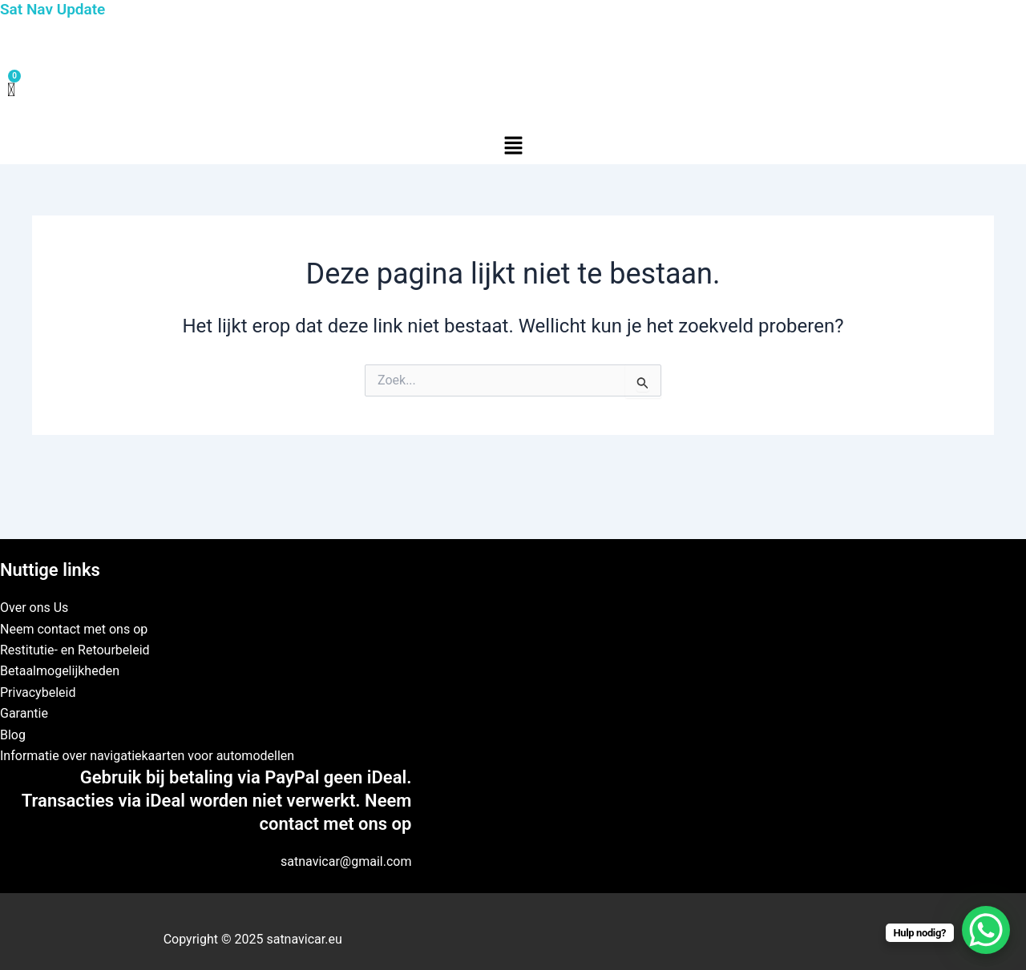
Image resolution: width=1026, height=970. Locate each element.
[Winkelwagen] (11, 90)
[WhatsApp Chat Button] (986, 930)
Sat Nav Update (52, 9)
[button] (513, 146)
